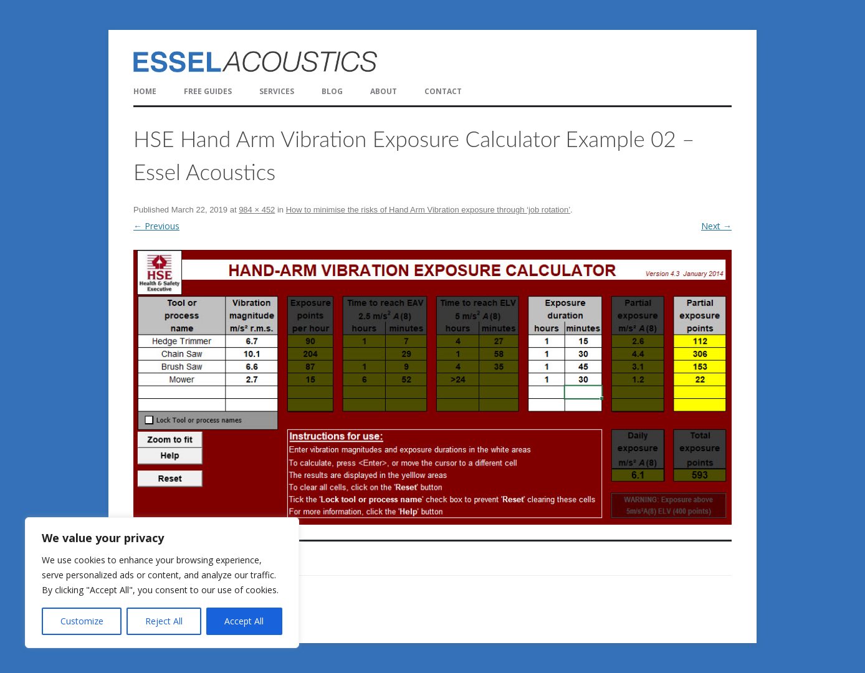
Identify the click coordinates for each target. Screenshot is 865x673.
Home (144, 91)
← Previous (156, 226)
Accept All (244, 621)
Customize (81, 621)
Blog (332, 91)
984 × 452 (257, 209)
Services (276, 91)
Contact (443, 91)
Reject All (164, 621)
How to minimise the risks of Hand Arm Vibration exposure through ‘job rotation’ (428, 209)
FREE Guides (208, 91)
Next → (716, 226)
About (383, 91)
